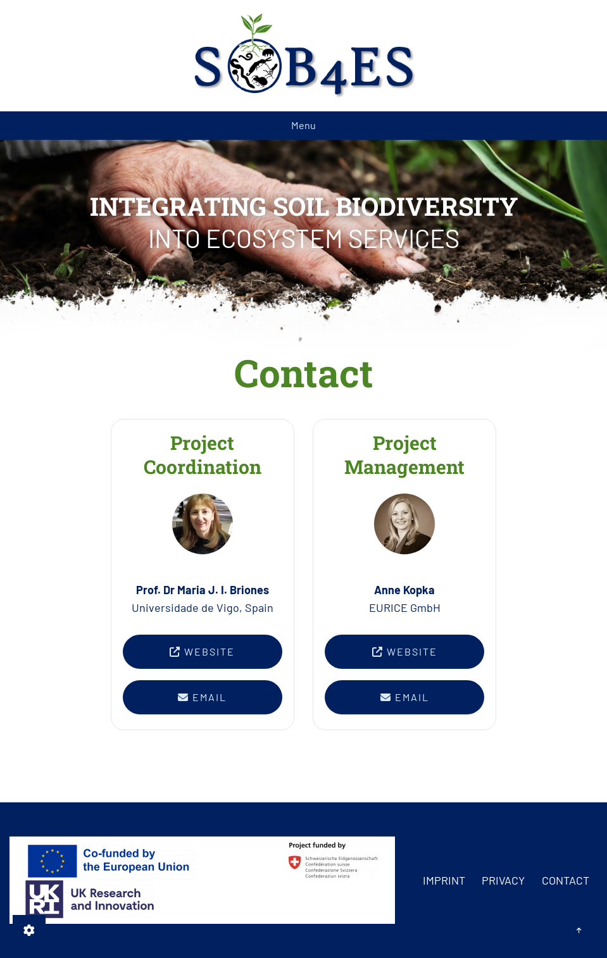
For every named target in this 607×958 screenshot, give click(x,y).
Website (202, 651)
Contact (565, 880)
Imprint (444, 880)
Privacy (503, 880)
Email (202, 697)
